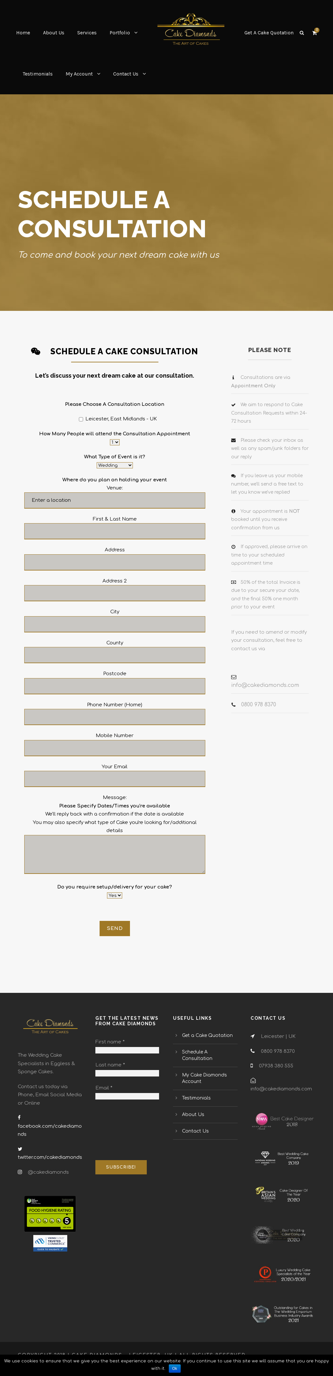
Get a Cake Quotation (207, 1035)
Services (87, 32)
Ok (174, 1368)
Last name (110, 1065)
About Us (53, 32)
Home (23, 32)
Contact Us (125, 74)
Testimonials (38, 74)
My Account (79, 74)
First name (110, 1042)
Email (104, 1088)
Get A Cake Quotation (269, 32)
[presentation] (121, 1130)
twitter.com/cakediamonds (50, 1157)
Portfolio (120, 32)
